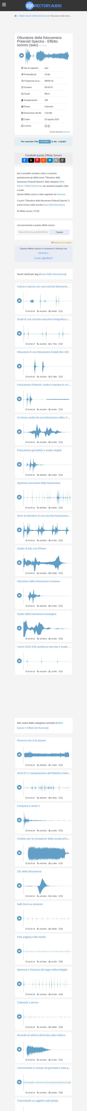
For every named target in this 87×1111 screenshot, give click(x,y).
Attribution (43, 289)
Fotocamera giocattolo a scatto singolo (39, 523)
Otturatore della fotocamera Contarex (38, 654)
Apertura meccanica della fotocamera (38, 556)
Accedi (45, 142)
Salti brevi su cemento (30, 977)
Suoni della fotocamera (54, 241)
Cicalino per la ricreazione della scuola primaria (44, 912)
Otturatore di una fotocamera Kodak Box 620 (43, 425)
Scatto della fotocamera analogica (36, 687)
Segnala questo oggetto (62, 279)
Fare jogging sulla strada (31, 1010)
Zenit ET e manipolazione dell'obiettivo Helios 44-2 (46, 846)
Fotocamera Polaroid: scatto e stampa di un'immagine (48, 458)
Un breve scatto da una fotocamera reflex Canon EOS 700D (52, 490)
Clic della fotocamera (29, 944)
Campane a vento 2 (28, 879)
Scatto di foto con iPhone (31, 621)
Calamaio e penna (27, 1075)
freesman (66, 132)
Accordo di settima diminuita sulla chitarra (41, 1108)
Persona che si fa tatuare (31, 813)
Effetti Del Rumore (33, 223)
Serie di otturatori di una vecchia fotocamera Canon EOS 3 (51, 589)
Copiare (59, 268)
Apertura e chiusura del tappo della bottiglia (42, 1043)
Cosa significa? (43, 294)
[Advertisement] (43, 167)
